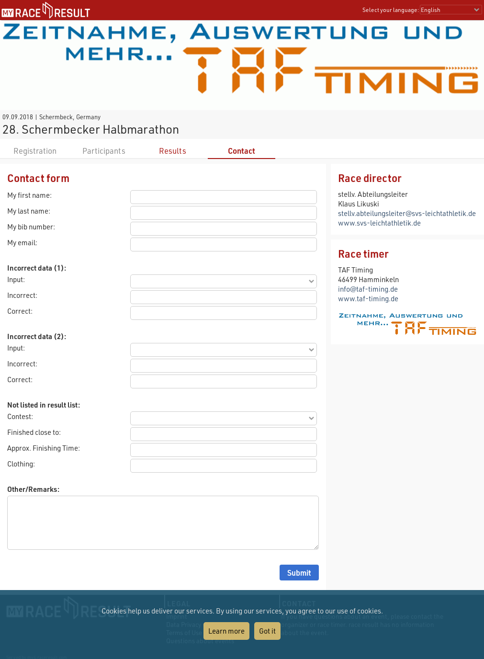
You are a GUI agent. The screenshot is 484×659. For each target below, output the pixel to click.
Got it (267, 631)
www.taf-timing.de (368, 298)
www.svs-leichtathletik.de (379, 222)
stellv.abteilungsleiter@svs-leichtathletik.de (407, 213)
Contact (241, 151)
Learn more (226, 631)
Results (172, 151)
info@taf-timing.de (368, 289)
